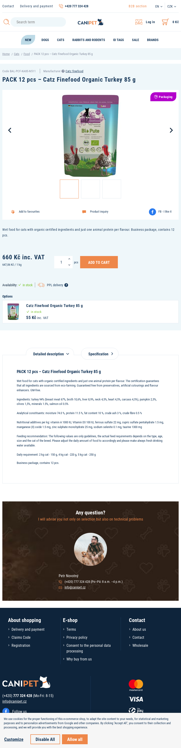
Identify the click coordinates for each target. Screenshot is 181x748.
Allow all (74, 739)
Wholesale (140, 645)
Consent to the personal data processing (88, 648)
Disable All (45, 739)
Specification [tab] (99, 353)
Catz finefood (74, 71)
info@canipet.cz (75, 587)
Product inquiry (99, 211)
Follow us (19, 711)
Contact (8, 6)
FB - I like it (165, 211)
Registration (21, 645)
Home (6, 54)
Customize (13, 739)
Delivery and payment (36, 6)
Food (27, 54)
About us (139, 629)
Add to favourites (29, 211)
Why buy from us (79, 658)
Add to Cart (99, 262)
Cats (16, 54)
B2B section (138, 6)
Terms (71, 629)
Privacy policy (76, 637)
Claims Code (21, 637)
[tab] (50, 351)
